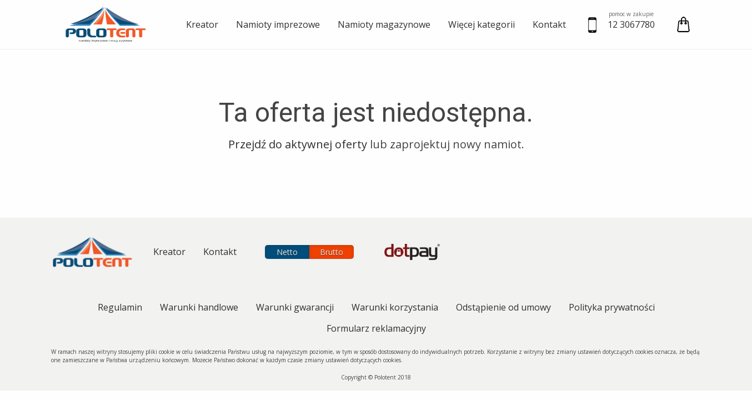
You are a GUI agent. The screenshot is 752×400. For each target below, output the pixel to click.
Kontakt (549, 24)
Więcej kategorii (481, 24)
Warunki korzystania (395, 307)
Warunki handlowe (199, 307)
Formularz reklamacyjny (376, 328)
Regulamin (120, 307)
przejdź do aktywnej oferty (297, 144)
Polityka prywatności (612, 307)
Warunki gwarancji (295, 307)
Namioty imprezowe (278, 24)
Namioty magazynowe (384, 24)
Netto (287, 252)
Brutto (331, 252)
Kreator (202, 24)
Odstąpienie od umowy (503, 307)
